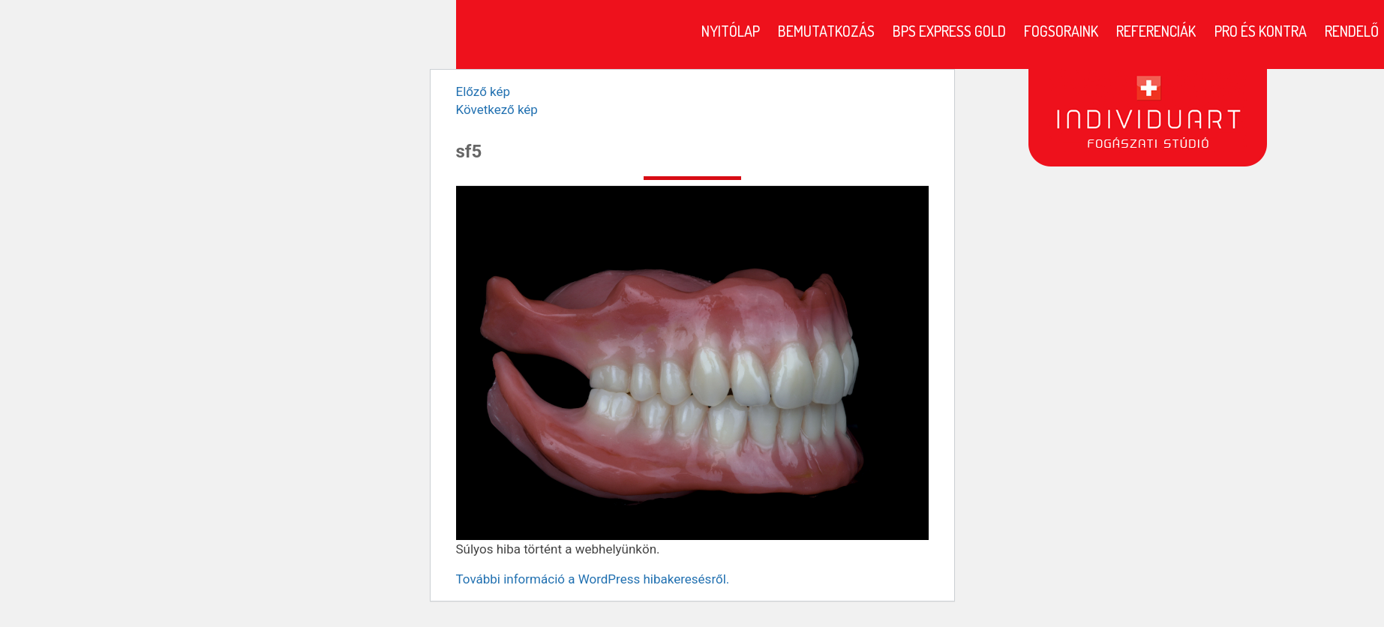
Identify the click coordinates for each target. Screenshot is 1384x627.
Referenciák (1156, 30)
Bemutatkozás (826, 30)
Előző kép (483, 91)
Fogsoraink (1061, 30)
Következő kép (497, 109)
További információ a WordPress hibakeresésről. (593, 579)
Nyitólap (730, 30)
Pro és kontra (1260, 30)
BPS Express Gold (949, 30)
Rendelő (1352, 30)
